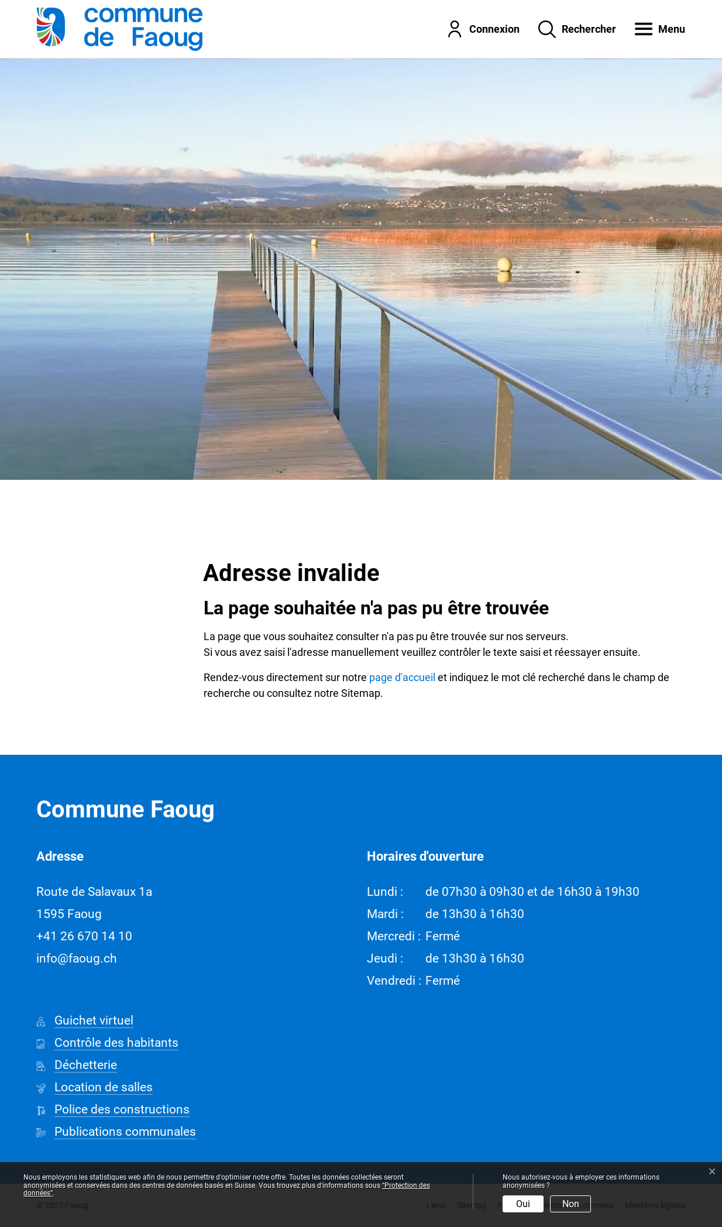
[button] (651, 28)
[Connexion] (474, 28)
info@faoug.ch (76, 958)
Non (570, 1203)
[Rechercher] (568, 28)
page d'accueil (402, 677)
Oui (523, 1203)
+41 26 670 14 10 (84, 936)
